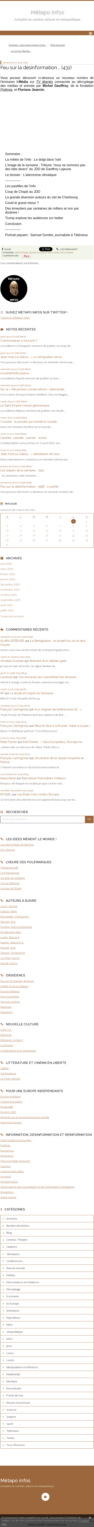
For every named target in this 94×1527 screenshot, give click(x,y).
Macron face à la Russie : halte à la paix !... (63, 725)
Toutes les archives (12, 616)
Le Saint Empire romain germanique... (25, 405)
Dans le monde (15, 1268)
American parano (11, 1122)
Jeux (9, 1346)
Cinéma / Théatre (16, 1240)
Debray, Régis (8, 911)
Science (11, 1410)
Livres (10, 1353)
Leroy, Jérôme (9, 906)
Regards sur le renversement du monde (24, 1117)
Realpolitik (6, 1107)
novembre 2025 (10, 589)
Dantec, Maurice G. (12, 942)
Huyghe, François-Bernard (16, 927)
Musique (11, 1381)
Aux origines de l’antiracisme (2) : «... (59, 709)
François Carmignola (14, 709)
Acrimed (5, 1176)
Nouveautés (13, 1388)
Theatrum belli (9, 867)
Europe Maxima (9, 991)
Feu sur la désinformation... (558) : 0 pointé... (30, 486)
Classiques (12, 1254)
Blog (9, 1232)
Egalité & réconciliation (14, 986)
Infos (9, 1339)
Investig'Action (9, 1181)
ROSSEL (5, 794)
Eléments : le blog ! (11, 1040)
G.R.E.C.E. (6, 1030)
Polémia (5, 1145)
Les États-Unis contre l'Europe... (39, 794)
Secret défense (10, 883)
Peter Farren (8, 742)
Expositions (13, 1317)
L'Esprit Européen (11, 1101)
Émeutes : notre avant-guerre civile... (27, 44)
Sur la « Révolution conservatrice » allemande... (33, 389)
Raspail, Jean (8, 947)
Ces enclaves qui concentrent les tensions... (48, 677)
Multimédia (67, 252)
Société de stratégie (12, 878)
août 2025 (6, 605)
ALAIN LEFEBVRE (12, 640)
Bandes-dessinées (17, 1225)
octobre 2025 (8, 595)
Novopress (7, 1150)
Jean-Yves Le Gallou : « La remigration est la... (31, 357)
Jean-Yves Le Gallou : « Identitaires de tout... (30, 454)
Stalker (4, 1068)
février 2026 (7, 574)
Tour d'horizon (15, 1445)
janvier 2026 (7, 579)
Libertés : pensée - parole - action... (24, 437)
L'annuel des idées (12, 1171)
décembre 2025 (10, 584)
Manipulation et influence (44, 252)
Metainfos (6, 1012)
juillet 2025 (6, 610)
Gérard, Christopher (12, 953)
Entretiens (12, 1310)
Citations (11, 1247)
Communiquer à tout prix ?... (19, 340)
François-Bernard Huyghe (15, 1140)
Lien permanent (67, 249)
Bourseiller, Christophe (14, 916)
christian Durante (12, 661)
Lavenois (6, 677)
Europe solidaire (10, 1096)
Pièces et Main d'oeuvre (15, 1161)
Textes (10, 1438)
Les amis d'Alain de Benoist (17, 844)
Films (9, 1325)
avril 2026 (6, 564)
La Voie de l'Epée (11, 888)
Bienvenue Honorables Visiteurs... (44, 778)
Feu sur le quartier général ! (17, 981)
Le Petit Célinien (10, 1078)
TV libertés (44, 82)
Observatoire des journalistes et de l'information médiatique (37, 1187)
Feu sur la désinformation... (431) (36, 67)
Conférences (14, 1261)
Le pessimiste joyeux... (15, 373)
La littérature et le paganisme (18, 1050)
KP (2, 693)
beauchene (8, 778)
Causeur (5, 1166)
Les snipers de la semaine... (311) (22, 470)
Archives (11, 1218)
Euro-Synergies (9, 996)
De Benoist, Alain (10, 932)
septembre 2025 (10, 600)
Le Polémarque (9, 873)
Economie (12, 1296)
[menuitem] (29, 45)
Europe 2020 (8, 1112)
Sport (9, 1424)
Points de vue (14, 1395)
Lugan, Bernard (9, 937)
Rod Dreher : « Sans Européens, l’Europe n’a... (53, 742)
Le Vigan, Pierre (10, 958)
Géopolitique (14, 1332)
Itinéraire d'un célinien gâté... (49, 661)
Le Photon (6, 1045)
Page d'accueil (57, 44)
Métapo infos (47, 12)
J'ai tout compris (10, 1002)
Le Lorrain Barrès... (21, 50)
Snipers (11, 1417)
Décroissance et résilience (22, 1282)
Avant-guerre (8, 1197)
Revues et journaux (18, 1402)
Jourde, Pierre (9, 963)
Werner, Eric (8, 922)
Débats (10, 1275)
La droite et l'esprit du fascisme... (32, 693)
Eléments (6, 1035)
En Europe (12, 1303)
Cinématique (8, 1073)
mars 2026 (6, 569)
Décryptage (21, 252)
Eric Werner (7, 850)
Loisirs (10, 1360)
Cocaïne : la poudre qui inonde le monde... (29, 421)
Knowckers (7, 1192)
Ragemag (5, 1007)
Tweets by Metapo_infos (15, 317)
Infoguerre (6, 1156)
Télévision (12, 1431)
